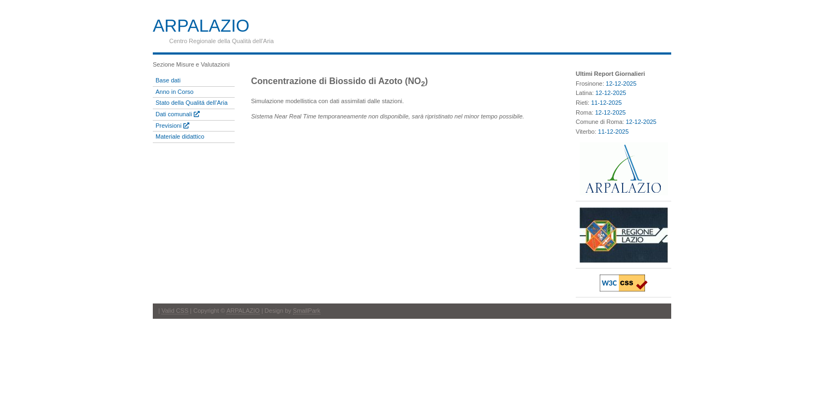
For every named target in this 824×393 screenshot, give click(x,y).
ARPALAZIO (243, 310)
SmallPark (306, 310)
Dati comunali (178, 114)
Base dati (168, 80)
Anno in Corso (175, 91)
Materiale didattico (180, 136)
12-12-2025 (621, 83)
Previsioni (172, 125)
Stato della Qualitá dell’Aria (192, 102)
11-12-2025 (606, 102)
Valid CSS (175, 310)
